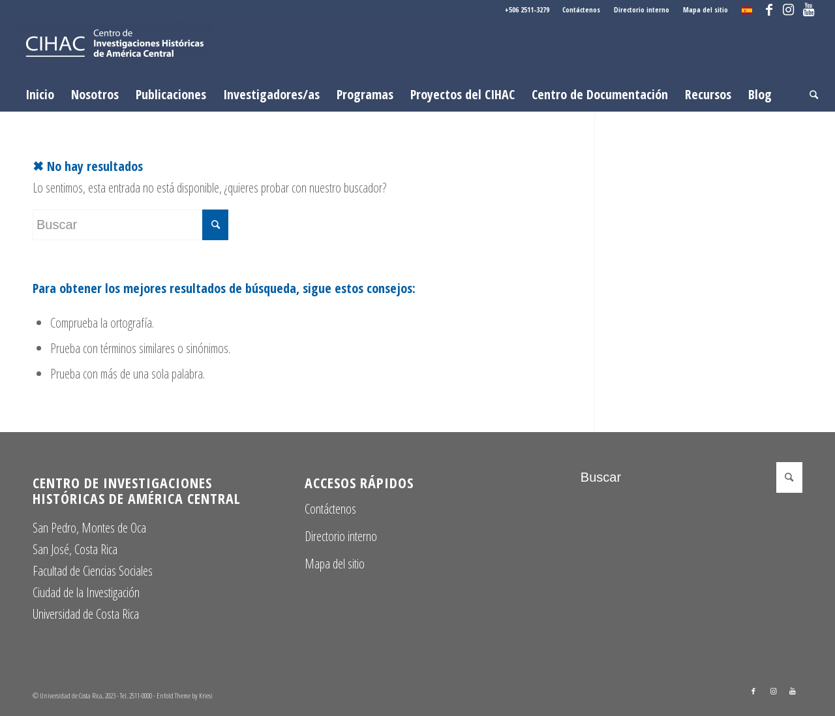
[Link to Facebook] (768, 10)
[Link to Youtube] (808, 10)
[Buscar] (809, 94)
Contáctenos (581, 9)
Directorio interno (641, 9)
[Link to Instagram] (788, 10)
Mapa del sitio (705, 9)
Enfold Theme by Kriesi (185, 695)
